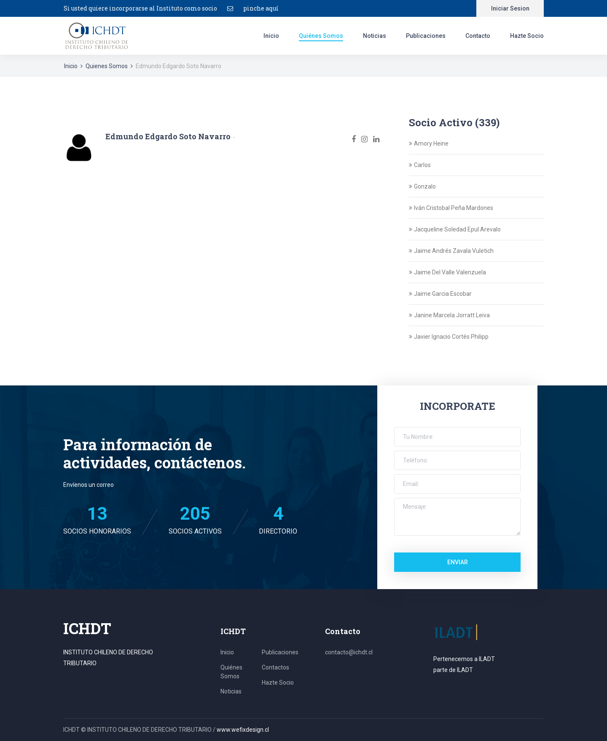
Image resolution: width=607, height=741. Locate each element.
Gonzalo (425, 186)
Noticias (374, 35)
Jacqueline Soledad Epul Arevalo (457, 229)
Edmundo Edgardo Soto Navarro (168, 136)
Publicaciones (426, 35)
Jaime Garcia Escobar (443, 293)
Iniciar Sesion (510, 8)
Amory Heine (431, 143)
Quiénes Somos (321, 35)
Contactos (275, 667)
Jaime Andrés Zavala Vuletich (454, 250)
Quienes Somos (107, 66)
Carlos (422, 165)
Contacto (477, 35)
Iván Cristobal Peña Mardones (453, 208)
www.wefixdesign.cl (243, 729)
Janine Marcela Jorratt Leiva (452, 315)
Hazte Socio (527, 35)
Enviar (457, 562)
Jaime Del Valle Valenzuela (450, 272)
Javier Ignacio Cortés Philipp (451, 336)
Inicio (271, 35)
